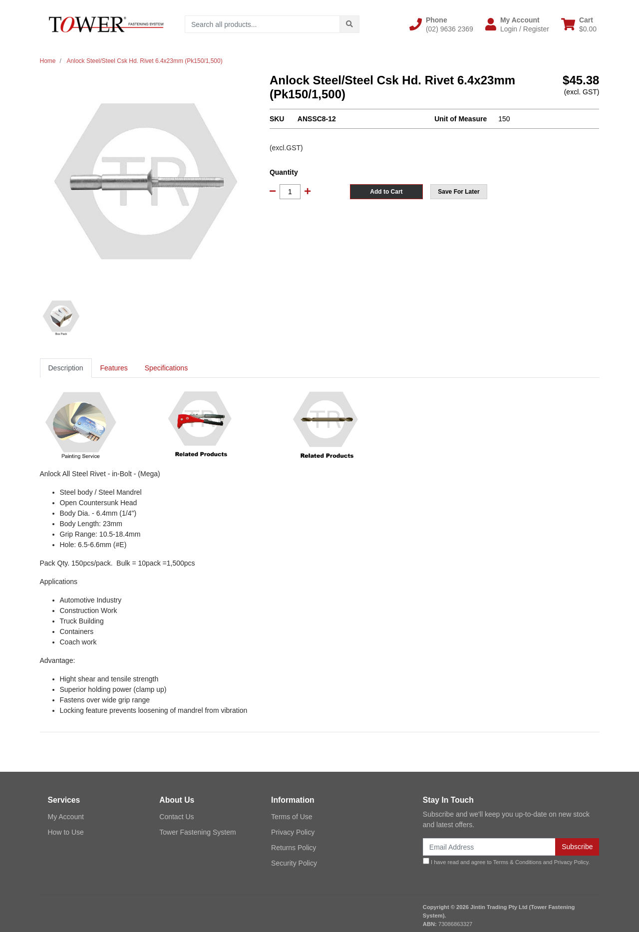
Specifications (166, 368)
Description (65, 368)
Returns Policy (293, 848)
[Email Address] (489, 847)
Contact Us (176, 817)
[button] (441, 24)
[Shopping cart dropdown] (579, 24)
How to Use (66, 832)
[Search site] (349, 24)
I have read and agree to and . (506, 861)
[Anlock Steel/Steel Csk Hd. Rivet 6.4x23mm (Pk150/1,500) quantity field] (290, 191)
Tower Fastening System (197, 832)
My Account (66, 817)
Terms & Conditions (517, 862)
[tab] (66, 368)
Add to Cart (386, 191)
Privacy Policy (293, 832)
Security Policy (294, 863)
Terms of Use (291, 817)
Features (114, 368)
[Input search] (262, 24)
